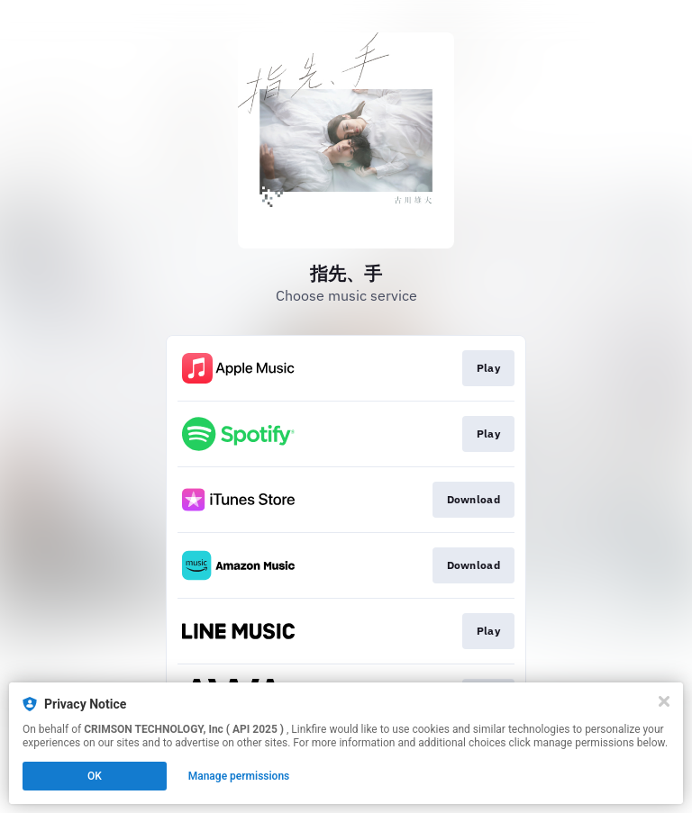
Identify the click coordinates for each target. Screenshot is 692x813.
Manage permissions (239, 776)
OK (94, 776)
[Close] (664, 701)
